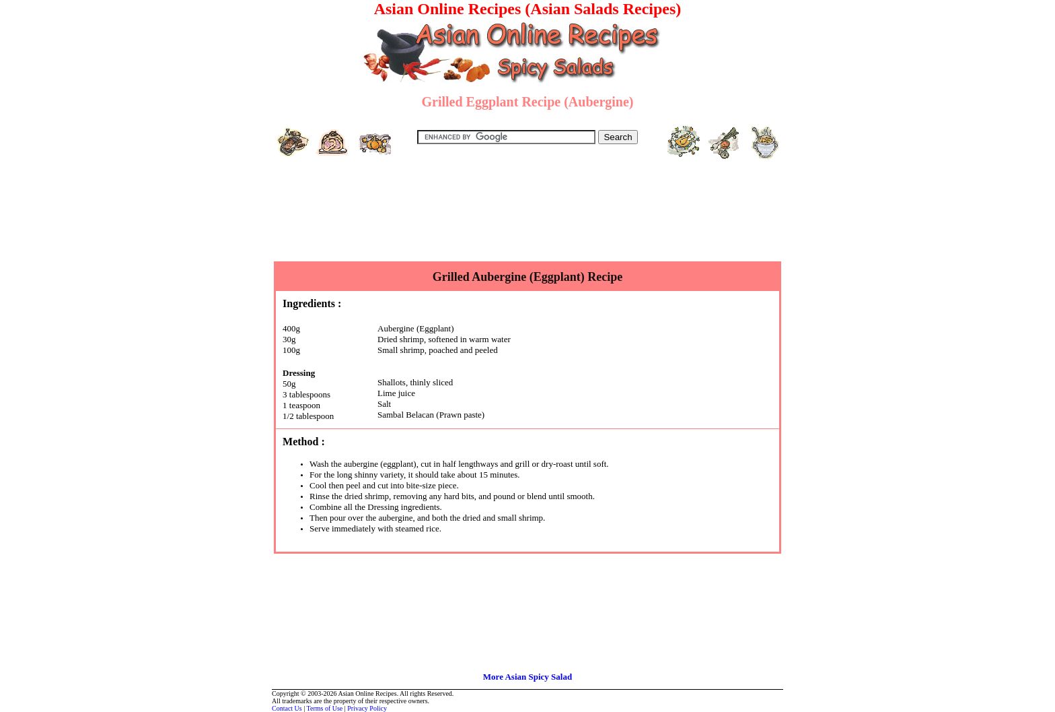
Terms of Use (325, 708)
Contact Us (287, 708)
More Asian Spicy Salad (527, 677)
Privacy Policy (367, 708)
